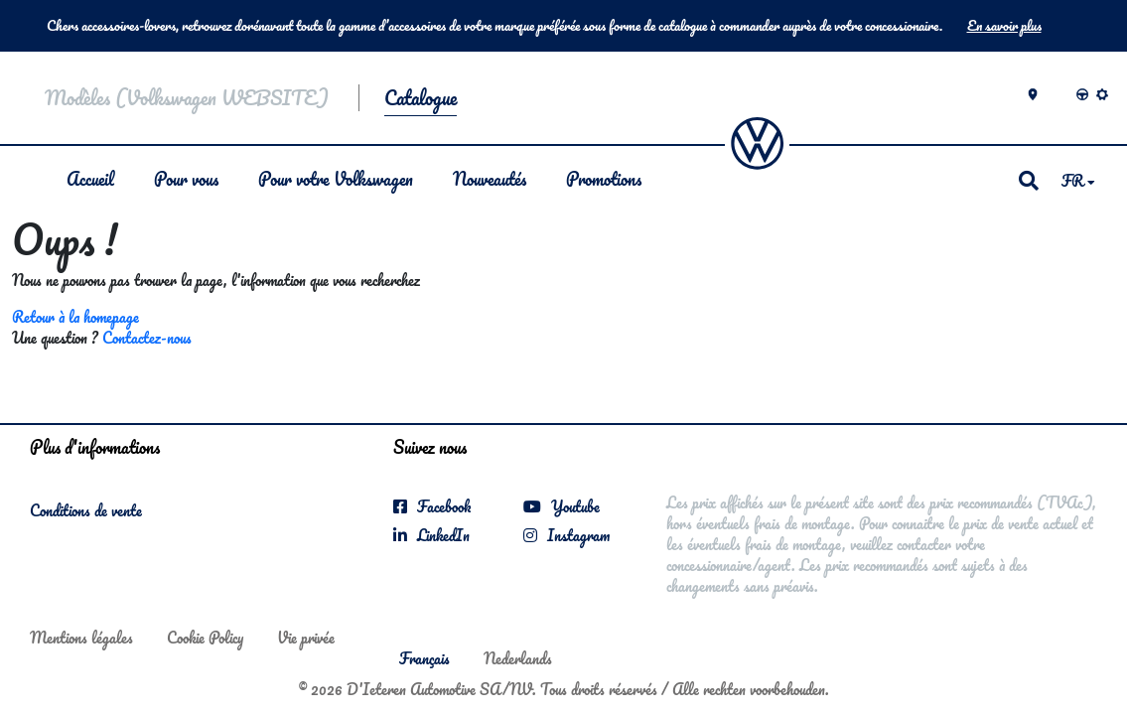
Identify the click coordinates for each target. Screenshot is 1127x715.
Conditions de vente (86, 510)
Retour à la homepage (75, 317)
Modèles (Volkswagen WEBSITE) (187, 97)
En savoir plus (1004, 26)
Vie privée (306, 637)
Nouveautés (489, 179)
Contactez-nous (147, 338)
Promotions (603, 179)
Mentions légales (81, 637)
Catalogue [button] (420, 97)
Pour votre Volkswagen (335, 179)
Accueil (90, 179)
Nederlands (518, 658)
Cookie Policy (205, 637)
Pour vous (186, 179)
